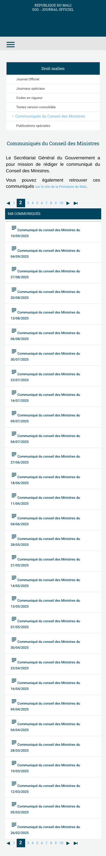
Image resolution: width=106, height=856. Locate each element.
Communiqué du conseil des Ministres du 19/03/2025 (45, 766)
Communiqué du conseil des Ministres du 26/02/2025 (45, 828)
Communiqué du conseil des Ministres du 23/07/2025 (45, 375)
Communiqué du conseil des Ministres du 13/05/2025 (45, 601)
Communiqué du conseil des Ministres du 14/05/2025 (45, 581)
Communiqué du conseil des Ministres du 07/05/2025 (45, 622)
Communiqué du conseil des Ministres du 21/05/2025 (45, 560)
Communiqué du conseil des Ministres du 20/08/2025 (45, 293)
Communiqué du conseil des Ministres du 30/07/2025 (45, 354)
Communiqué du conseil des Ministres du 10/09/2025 (45, 231)
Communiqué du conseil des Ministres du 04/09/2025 (45, 252)
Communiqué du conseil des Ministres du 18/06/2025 (45, 478)
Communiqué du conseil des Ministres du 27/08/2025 (45, 272)
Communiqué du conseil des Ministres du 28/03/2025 (45, 746)
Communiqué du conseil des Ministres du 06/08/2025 (45, 334)
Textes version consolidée (36, 107)
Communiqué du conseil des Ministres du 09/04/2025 (45, 704)
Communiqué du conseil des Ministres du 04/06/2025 (45, 519)
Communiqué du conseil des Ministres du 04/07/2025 (45, 437)
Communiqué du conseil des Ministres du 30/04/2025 (45, 643)
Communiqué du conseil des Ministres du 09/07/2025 (45, 416)
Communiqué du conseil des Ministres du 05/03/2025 (45, 807)
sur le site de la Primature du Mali (60, 187)
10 (61, 203)
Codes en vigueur (29, 98)
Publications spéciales (33, 126)
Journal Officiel (27, 79)
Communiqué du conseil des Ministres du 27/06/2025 (45, 457)
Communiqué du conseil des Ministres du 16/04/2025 (45, 684)
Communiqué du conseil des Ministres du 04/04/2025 (45, 725)
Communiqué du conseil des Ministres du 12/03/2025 (45, 787)
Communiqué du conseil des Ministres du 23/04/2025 (45, 663)
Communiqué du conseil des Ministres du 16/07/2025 (45, 396)
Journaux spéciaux (30, 89)
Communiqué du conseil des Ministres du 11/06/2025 (45, 499)
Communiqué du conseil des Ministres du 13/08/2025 (45, 313)
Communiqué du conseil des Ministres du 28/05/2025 (45, 540)
